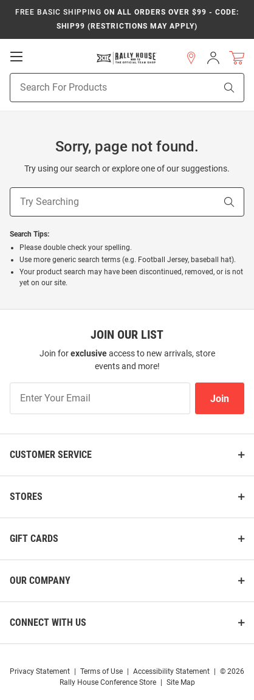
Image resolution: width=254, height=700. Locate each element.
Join (219, 398)
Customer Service (51, 454)
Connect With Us (48, 622)
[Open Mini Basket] (236, 58)
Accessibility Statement (171, 671)
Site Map (180, 682)
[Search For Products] (97, 88)
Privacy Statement (40, 671)
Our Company (40, 580)
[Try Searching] (112, 202)
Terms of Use (101, 671)
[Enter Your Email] (100, 398)
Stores (26, 496)
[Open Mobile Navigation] (16, 56)
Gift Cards (34, 538)
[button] (191, 58)
